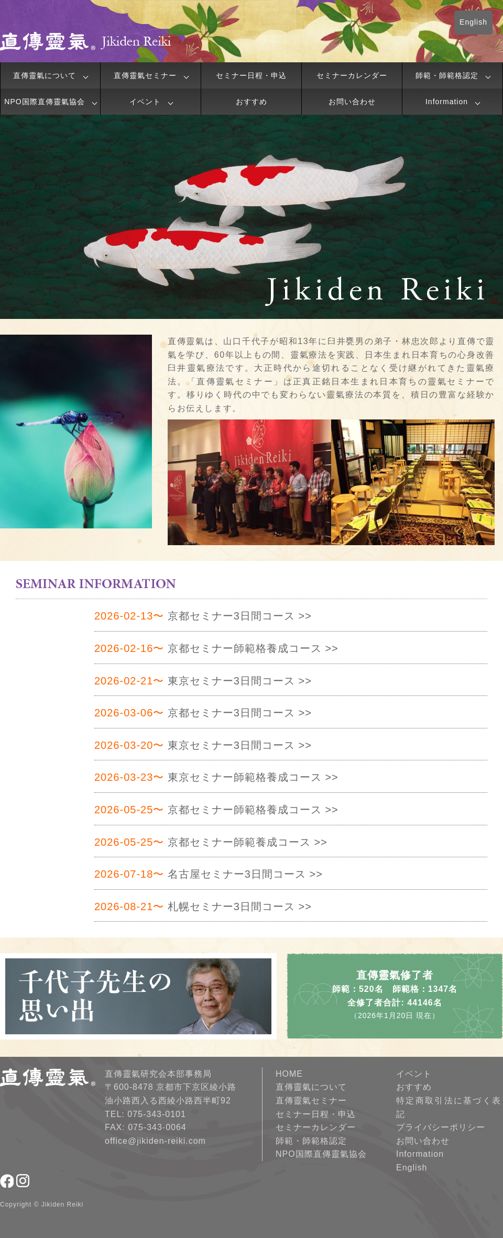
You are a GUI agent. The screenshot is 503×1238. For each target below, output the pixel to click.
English (473, 22)
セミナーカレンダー (351, 75)
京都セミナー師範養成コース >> (210, 842)
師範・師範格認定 (446, 75)
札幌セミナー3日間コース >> (203, 906)
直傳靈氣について (44, 75)
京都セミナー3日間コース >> (203, 616)
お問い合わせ (352, 101)
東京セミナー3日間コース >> (203, 681)
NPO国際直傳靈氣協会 (44, 101)
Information (446, 101)
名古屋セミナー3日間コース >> (208, 874)
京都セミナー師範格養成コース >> (216, 648)
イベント (145, 101)
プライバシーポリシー (440, 1127)
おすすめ (251, 101)
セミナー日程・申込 (251, 75)
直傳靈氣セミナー (145, 75)
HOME (289, 1073)
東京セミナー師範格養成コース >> (216, 777)
